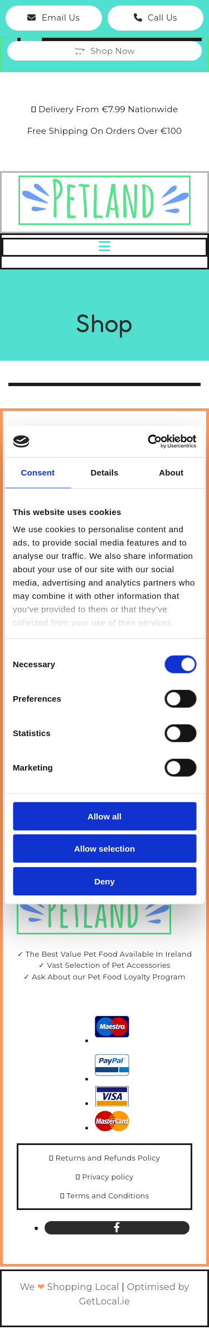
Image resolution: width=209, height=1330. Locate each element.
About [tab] (171, 472)
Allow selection (104, 848)
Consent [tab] (38, 472)
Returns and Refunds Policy (107, 1157)
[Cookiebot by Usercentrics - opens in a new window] (148, 441)
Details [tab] (105, 472)
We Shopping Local (69, 1287)
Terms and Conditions (107, 1195)
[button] (54, 18)
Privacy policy (107, 1176)
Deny (104, 881)
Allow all (104, 816)
